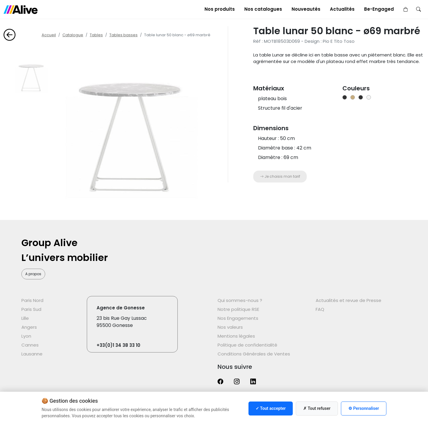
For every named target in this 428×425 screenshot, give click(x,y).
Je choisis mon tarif (280, 176)
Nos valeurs (230, 327)
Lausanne (32, 354)
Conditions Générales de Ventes (254, 354)
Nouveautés (306, 9)
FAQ (320, 309)
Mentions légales (236, 336)
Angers (29, 327)
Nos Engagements (238, 318)
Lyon (26, 336)
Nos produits (219, 9)
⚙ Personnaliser (363, 408)
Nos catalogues (263, 9)
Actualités (342, 9)
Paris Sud (31, 309)
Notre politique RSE (238, 309)
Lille (25, 318)
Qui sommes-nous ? (240, 300)
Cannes (30, 345)
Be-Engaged (379, 9)
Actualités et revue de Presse (348, 300)
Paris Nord (32, 300)
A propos (33, 273)
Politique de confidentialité (247, 345)
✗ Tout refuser (317, 408)
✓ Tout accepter (271, 408)
